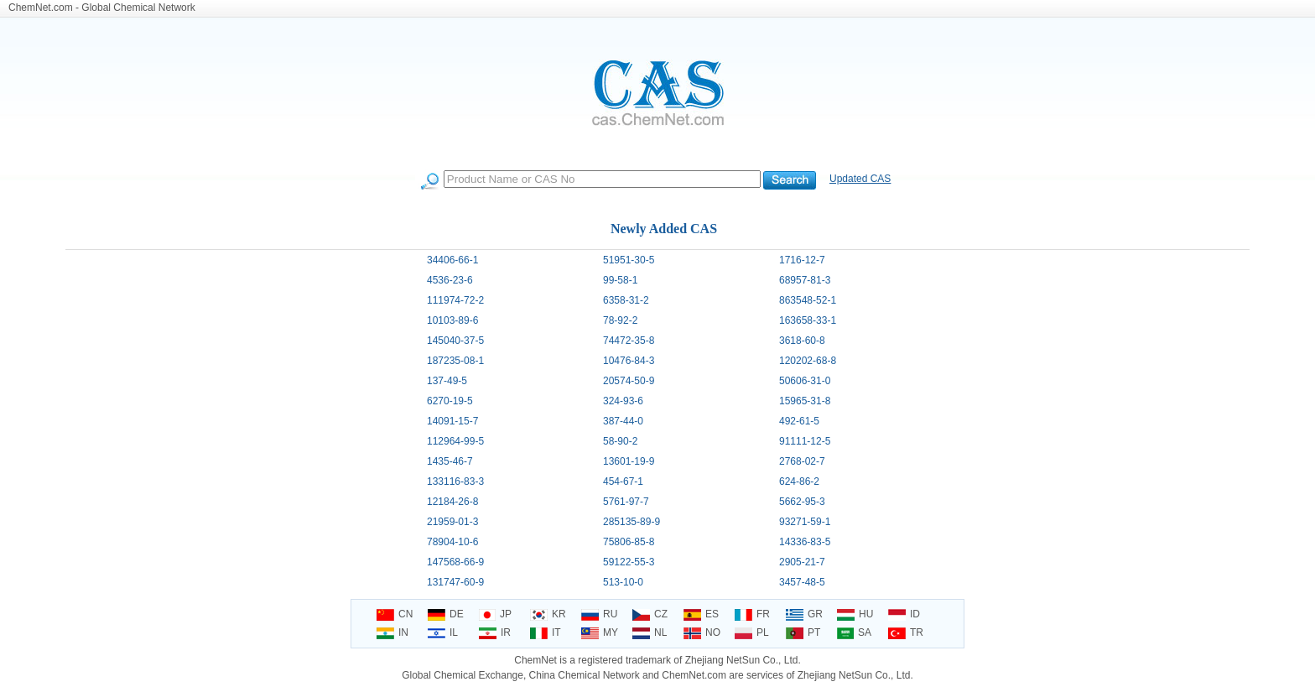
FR (752, 614)
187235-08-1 (455, 361)
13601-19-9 (628, 461)
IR (495, 633)
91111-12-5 (804, 441)
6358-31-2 (626, 300)
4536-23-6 (450, 280)
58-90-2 (620, 441)
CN (395, 614)
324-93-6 (623, 401)
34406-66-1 (452, 260)
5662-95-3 (802, 501)
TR (905, 633)
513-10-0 (623, 582)
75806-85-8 (628, 542)
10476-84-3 (628, 361)
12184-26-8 (452, 501)
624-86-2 (799, 481)
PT (803, 633)
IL (443, 633)
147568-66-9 (455, 562)
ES (701, 614)
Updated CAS (860, 179)
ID (904, 614)
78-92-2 (620, 320)
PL (752, 633)
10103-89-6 (452, 320)
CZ (650, 614)
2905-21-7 (802, 562)
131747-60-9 (455, 582)
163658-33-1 (807, 320)
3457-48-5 (802, 582)
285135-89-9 (631, 522)
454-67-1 (623, 481)
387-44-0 (623, 421)
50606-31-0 (804, 381)
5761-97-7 (626, 501)
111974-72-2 (455, 300)
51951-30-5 (628, 260)
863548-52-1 (807, 300)
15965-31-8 (804, 401)
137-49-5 (447, 381)
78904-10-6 (452, 542)
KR (548, 614)
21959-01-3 (452, 522)
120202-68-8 (807, 361)
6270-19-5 (450, 401)
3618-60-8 (802, 340)
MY (599, 633)
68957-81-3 (804, 280)
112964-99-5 (455, 441)
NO (701, 633)
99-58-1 (620, 280)
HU (855, 614)
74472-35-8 (628, 340)
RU (599, 614)
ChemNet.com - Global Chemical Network (101, 7)
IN (392, 633)
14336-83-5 (804, 542)
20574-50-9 (628, 381)
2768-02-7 (802, 461)
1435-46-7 (450, 461)
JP (495, 614)
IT (545, 633)
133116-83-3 (455, 481)
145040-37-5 (455, 340)
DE (446, 614)
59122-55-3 (628, 562)
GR (804, 614)
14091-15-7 (452, 421)
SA (854, 633)
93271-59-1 (804, 522)
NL (649, 633)
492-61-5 (799, 421)
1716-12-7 (802, 260)
